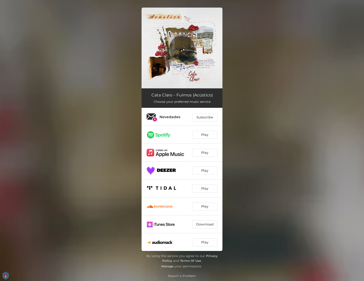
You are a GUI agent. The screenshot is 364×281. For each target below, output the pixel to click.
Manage (167, 266)
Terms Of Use (190, 261)
